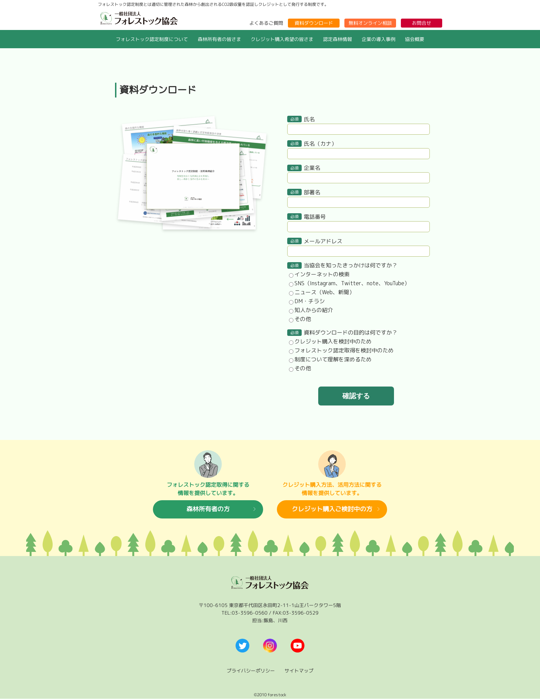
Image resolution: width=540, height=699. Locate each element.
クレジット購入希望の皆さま (282, 39)
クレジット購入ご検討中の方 (332, 509)
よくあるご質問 (266, 23)
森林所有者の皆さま (219, 39)
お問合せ (421, 23)
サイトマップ (298, 670)
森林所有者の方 (208, 509)
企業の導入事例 (378, 39)
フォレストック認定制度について (152, 39)
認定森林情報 (337, 39)
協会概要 (414, 39)
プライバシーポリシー (251, 670)
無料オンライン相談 (370, 23)
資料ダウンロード (313, 23)
